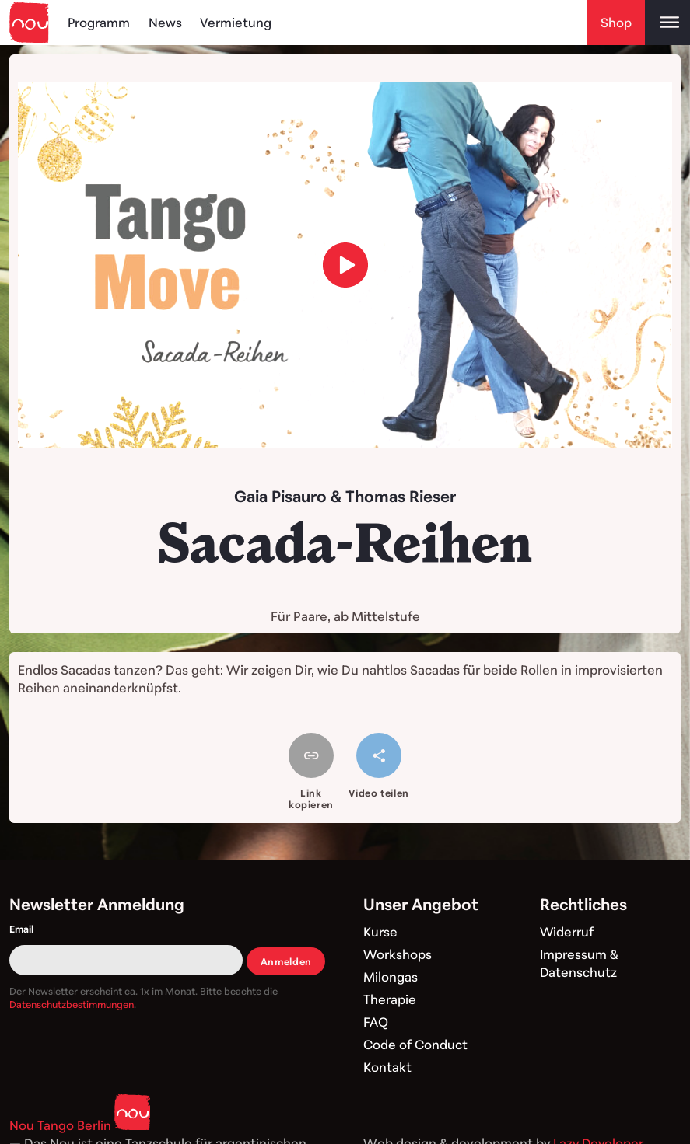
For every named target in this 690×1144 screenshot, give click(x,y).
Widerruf (567, 931)
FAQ (375, 1021)
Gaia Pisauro (280, 496)
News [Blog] (166, 22)
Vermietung (236, 22)
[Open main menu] (667, 22)
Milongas (390, 976)
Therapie (389, 999)
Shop (616, 22)
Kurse (380, 931)
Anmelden (286, 961)
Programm (99, 22)
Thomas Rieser (400, 496)
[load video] (344, 265)
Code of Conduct (416, 1044)
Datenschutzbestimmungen (71, 1004)
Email (21, 929)
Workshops (398, 954)
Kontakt (387, 1067)
